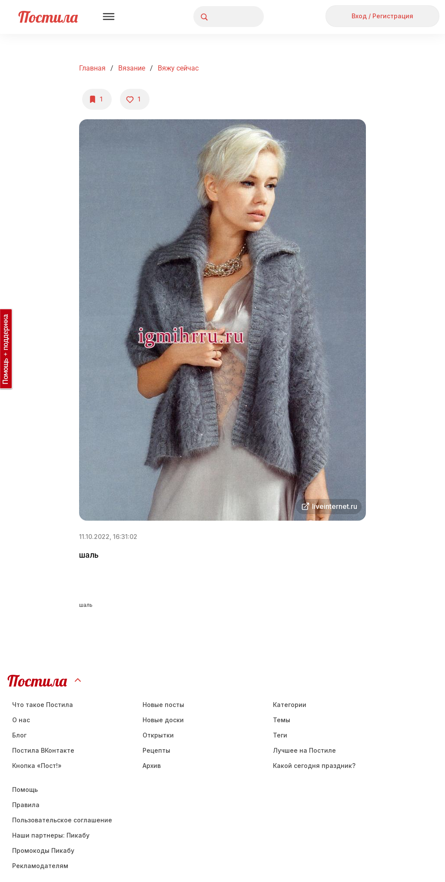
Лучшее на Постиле (304, 750)
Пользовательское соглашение (62, 820)
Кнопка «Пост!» (37, 765)
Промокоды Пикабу (43, 850)
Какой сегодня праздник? (314, 765)
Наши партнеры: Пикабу (51, 835)
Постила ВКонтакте (43, 750)
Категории (289, 704)
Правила (26, 804)
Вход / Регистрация (382, 16)
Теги (280, 735)
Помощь (25, 789)
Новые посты (163, 704)
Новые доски (163, 720)
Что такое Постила (42, 704)
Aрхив (152, 765)
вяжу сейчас (178, 68)
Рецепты (156, 750)
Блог (19, 735)
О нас (21, 720)
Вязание (131, 68)
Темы (281, 720)
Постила (48, 17)
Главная (92, 68)
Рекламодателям (40, 865)
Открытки (158, 735)
